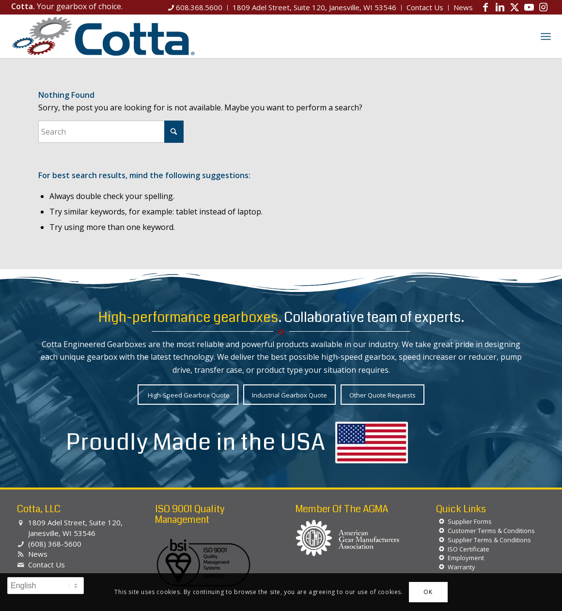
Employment (466, 557)
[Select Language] (45, 585)
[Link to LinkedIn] (500, 7)
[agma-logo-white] (348, 538)
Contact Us (46, 564)
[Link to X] (514, 7)
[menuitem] (195, 8)
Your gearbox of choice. (67, 6)
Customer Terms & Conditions (491, 530)
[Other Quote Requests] (382, 394)
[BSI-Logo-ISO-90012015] (203, 563)
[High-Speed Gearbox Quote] (188, 394)
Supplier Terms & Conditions (489, 539)
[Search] (524, 36)
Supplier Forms (470, 521)
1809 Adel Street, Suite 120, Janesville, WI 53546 (75, 528)
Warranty (461, 567)
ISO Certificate (468, 549)
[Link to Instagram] (543, 7)
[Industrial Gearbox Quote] (289, 394)
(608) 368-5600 (54, 544)
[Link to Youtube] (529, 7)
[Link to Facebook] (485, 7)
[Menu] (546, 36)
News (37, 554)
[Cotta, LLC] (103, 36)
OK (427, 592)
